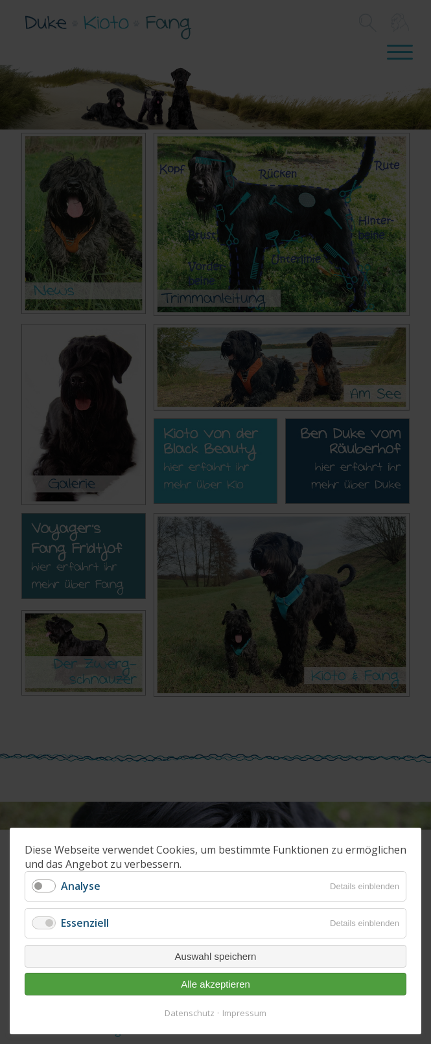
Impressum (244, 1013)
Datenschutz (190, 1013)
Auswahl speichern (216, 956)
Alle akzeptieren (215, 984)
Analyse (80, 886)
